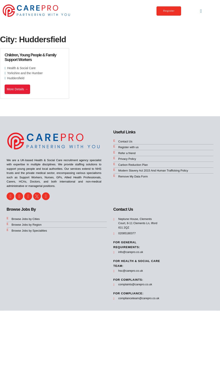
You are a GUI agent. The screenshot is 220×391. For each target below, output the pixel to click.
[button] (201, 11)
